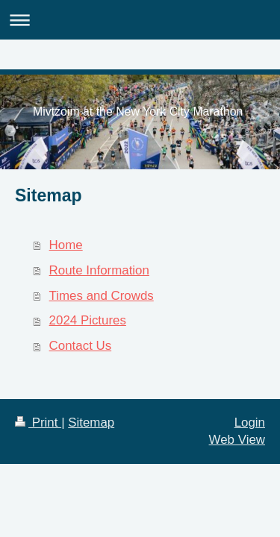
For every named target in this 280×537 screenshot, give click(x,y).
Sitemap (91, 422)
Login (249, 422)
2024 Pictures (87, 320)
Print (38, 422)
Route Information (99, 270)
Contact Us (80, 346)
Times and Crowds (101, 296)
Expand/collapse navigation (140, 20)
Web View (237, 440)
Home (66, 245)
